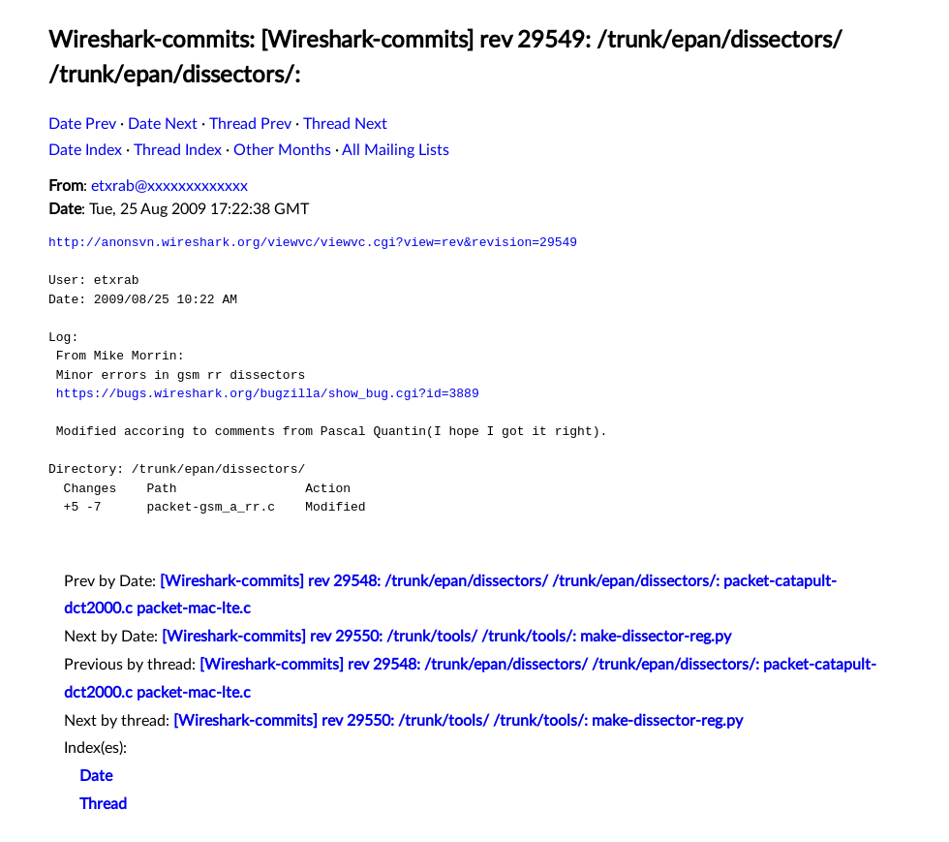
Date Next (163, 124)
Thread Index (178, 150)
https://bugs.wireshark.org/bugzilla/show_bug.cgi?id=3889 (267, 393)
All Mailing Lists (395, 150)
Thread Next (345, 124)
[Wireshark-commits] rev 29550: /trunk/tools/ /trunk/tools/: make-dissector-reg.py (446, 636)
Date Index (85, 150)
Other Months (282, 150)
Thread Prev (250, 124)
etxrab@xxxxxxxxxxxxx (169, 186)
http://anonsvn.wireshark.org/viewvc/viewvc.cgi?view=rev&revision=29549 (312, 242)
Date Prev (82, 124)
